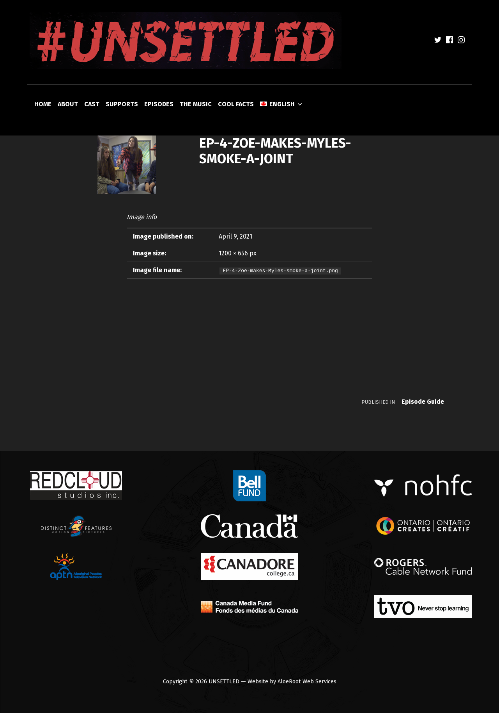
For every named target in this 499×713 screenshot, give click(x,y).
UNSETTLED (224, 681)
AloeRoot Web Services (307, 681)
